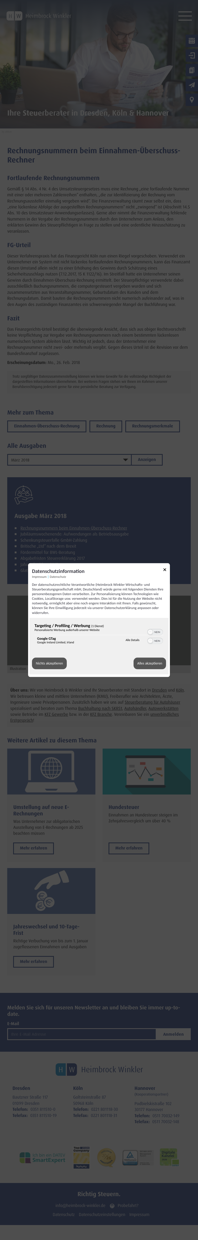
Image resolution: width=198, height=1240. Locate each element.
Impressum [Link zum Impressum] (39, 577)
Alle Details (132, 640)
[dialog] (99, 620)
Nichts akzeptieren (49, 663)
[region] (99, 635)
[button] (150, 632)
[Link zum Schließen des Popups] (166, 570)
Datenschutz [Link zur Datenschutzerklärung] (58, 577)
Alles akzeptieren (149, 663)
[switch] (155, 631)
